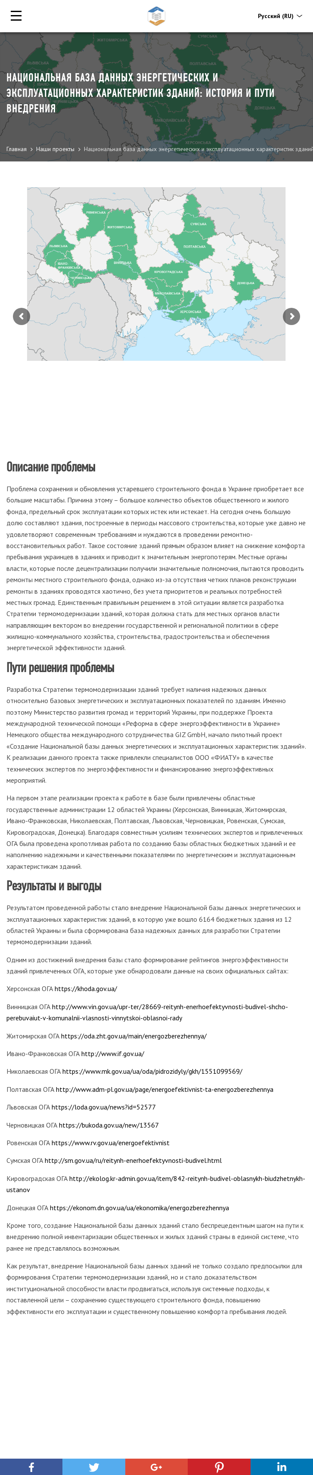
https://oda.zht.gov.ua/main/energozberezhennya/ (134, 1036)
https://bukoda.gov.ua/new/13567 (109, 1125)
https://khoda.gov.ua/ (86, 988)
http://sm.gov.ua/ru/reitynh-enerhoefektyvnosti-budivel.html (133, 1160)
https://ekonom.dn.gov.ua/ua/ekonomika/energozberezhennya (139, 1207)
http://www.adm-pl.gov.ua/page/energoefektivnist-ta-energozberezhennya (164, 1089)
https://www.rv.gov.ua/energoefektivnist (111, 1142)
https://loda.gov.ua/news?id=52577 (104, 1107)
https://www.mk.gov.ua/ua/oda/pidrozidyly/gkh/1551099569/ (152, 1071)
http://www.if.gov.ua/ (112, 1053)
